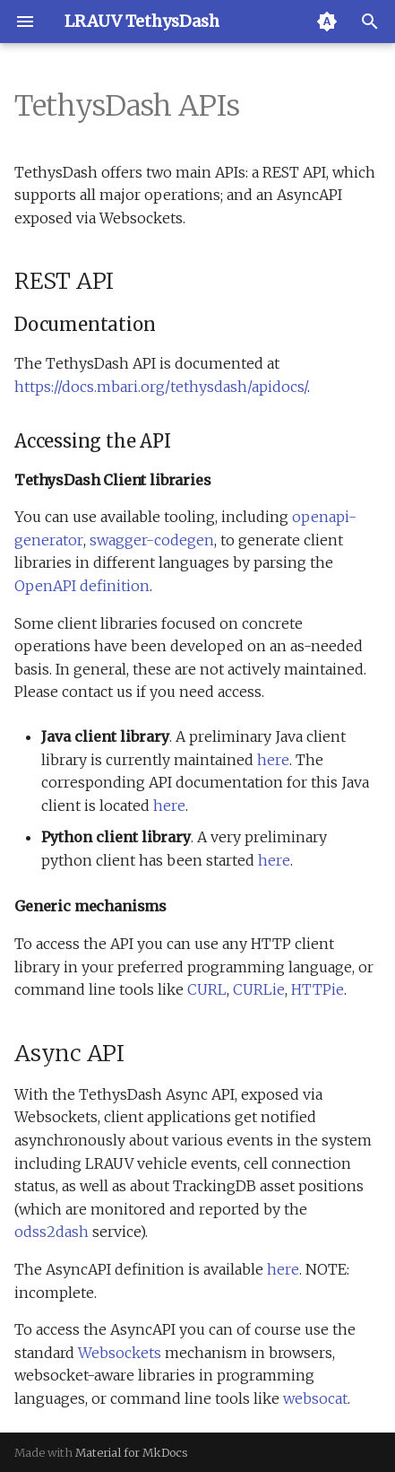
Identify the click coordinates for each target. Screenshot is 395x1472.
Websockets (119, 1353)
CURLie (259, 989)
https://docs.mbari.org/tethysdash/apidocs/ (160, 387)
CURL (207, 989)
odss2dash (51, 1232)
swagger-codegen (152, 540)
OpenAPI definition (82, 586)
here (273, 760)
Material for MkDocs (131, 1452)
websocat (315, 1398)
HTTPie (317, 989)
